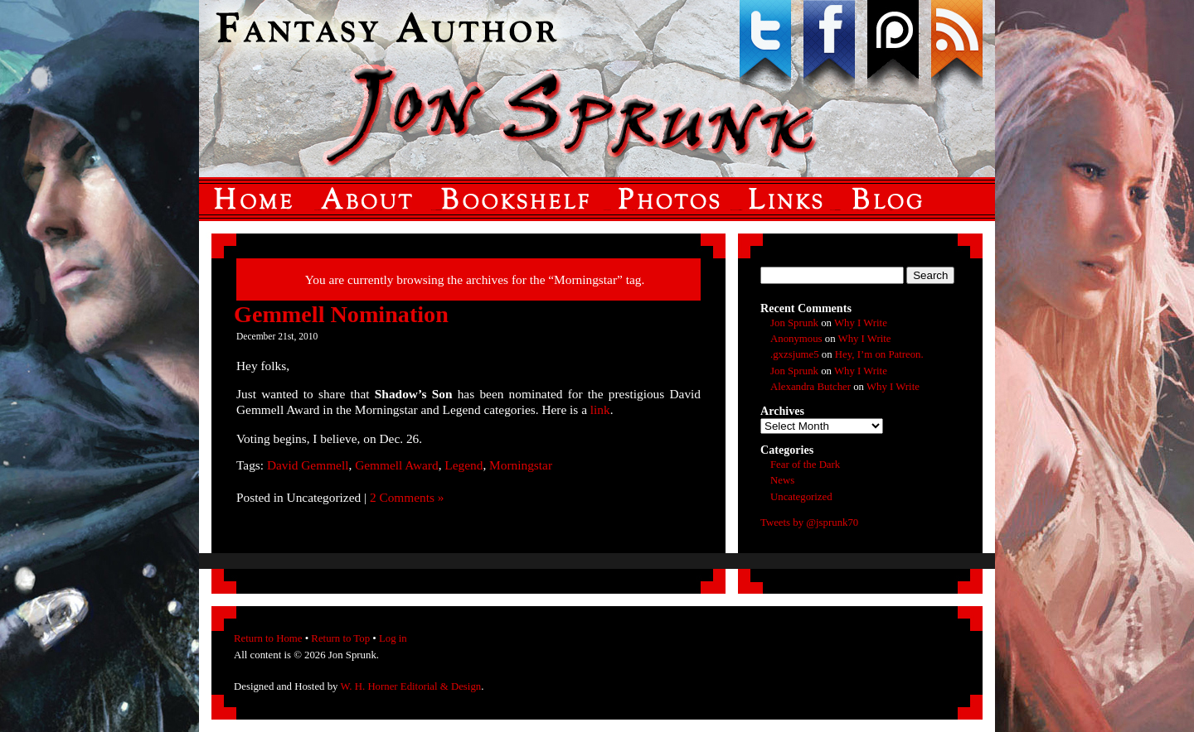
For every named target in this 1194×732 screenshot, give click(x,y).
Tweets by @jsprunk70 (809, 522)
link (600, 409)
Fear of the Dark (805, 464)
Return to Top (340, 638)
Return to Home (268, 638)
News (782, 480)
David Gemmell (308, 465)
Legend (463, 465)
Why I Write (860, 323)
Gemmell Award (397, 465)
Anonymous (796, 338)
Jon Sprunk (794, 323)
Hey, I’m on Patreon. (879, 354)
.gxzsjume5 (794, 354)
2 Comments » (407, 497)
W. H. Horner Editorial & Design (410, 686)
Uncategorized (801, 497)
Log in (393, 638)
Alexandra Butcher (810, 386)
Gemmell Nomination (341, 314)
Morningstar (520, 465)
